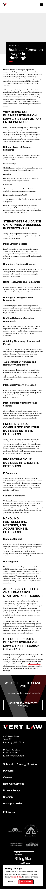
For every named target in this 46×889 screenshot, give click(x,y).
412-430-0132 (13, 752)
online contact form (34, 664)
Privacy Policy (16, 877)
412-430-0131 (13, 750)
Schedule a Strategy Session (23, 704)
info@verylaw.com (15, 756)
